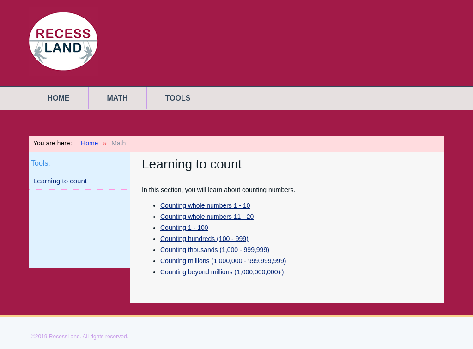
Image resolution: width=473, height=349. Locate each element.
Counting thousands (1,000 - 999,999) (214, 249)
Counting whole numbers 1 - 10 (205, 205)
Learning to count (60, 181)
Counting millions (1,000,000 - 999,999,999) (223, 261)
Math (117, 98)
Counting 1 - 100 (184, 227)
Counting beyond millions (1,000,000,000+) (222, 272)
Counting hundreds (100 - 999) (204, 238)
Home (59, 98)
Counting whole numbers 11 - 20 (207, 216)
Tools (178, 98)
